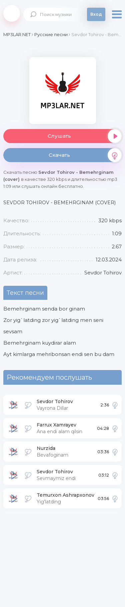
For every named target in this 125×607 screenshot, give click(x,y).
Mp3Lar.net (11, 13)
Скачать (85, 155)
